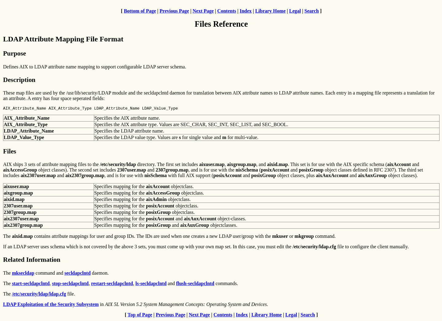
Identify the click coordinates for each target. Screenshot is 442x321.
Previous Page (174, 11)
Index (246, 11)
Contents (226, 11)
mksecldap (23, 274)
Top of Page (140, 315)
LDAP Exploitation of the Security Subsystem (51, 305)
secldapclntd (77, 274)
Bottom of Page (140, 11)
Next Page (203, 11)
